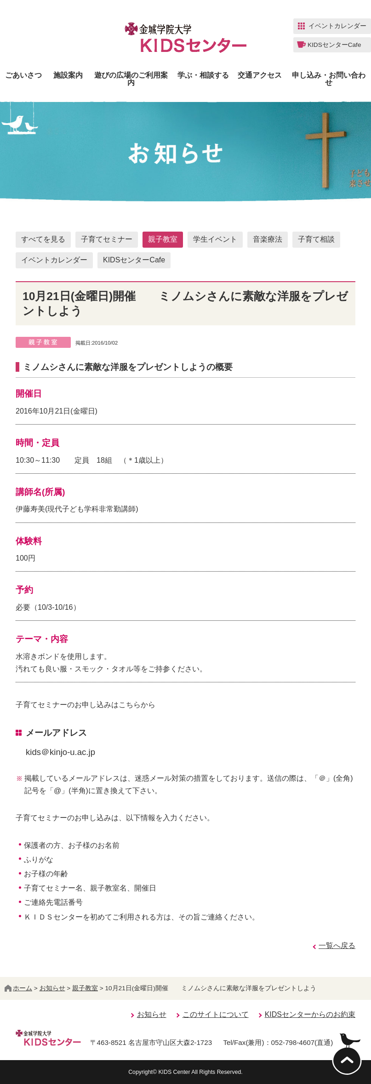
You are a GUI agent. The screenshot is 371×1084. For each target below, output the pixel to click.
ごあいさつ (23, 75)
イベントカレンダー (54, 260)
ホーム (18, 988)
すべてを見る (43, 239)
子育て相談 (316, 239)
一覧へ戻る (337, 945)
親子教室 (162, 239)
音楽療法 (267, 239)
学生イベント (215, 239)
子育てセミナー (106, 239)
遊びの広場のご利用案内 (131, 79)
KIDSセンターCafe (134, 260)
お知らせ (52, 988)
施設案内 (68, 75)
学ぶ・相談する (203, 75)
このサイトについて (216, 1014)
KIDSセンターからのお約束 (310, 1014)
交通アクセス (260, 75)
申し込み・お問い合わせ (328, 79)
